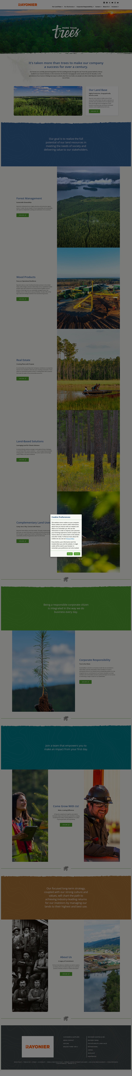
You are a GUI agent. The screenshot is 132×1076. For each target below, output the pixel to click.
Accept (70, 554)
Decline (77, 554)
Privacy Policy (70, 538)
